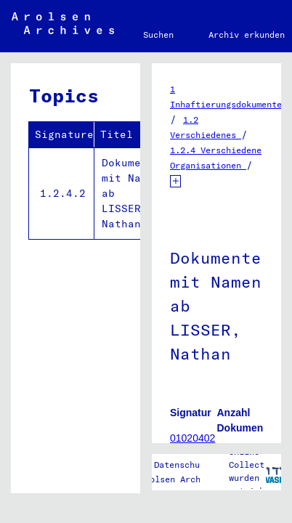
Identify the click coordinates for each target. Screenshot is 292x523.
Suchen (158, 34)
